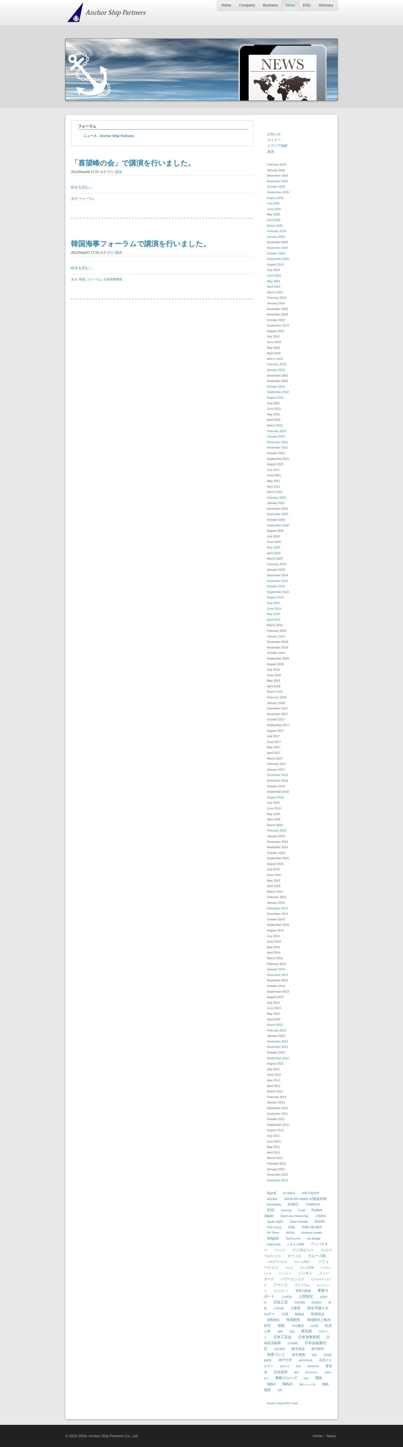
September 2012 (278, 1058)
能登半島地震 (306, 1360)
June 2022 (274, 408)
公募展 (295, 1308)
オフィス (294, 1256)
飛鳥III (287, 1384)
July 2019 (273, 603)
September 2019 (278, 591)
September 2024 (278, 258)
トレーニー (285, 1273)
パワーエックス (292, 1279)
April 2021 (273, 486)
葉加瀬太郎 (313, 1366)
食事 (280, 1390)
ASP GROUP (310, 1193)
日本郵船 (293, 1343)
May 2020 (273, 547)
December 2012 (277, 1041)
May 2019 (273, 614)
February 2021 (276, 497)
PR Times (273, 1232)
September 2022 (278, 391)
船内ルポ (284, 1366)
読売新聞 (280, 1372)
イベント (280, 1250)
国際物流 (273, 1320)
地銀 (281, 1325)
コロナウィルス (277, 1261)
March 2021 (275, 491)
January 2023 (276, 369)
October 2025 (276, 186)
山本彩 (314, 1325)
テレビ (289, 1267)
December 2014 (277, 908)
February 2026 (276, 164)
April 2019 (273, 619)
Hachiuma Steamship (294, 1215)
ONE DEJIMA (312, 1227)
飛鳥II (271, 1384)
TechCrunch (293, 1238)
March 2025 (275, 225)
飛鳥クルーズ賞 (307, 1384)
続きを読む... (81, 187)
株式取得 (318, 1349)
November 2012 (277, 1046)
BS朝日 (293, 1204)
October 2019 (276, 586)
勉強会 (299, 1314)
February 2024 (276, 297)
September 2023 (278, 325)
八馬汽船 (278, 1308)
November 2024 (277, 247)
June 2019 (274, 608)
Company (247, 5)
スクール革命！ (303, 1261)
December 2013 (277, 974)
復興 (280, 1331)
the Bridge (313, 1238)
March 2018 (275, 691)
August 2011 (275, 1130)
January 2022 (276, 436)
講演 (118, 172)
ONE (291, 1227)
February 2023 (276, 364)
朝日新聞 (279, 1349)
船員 (298, 1366)
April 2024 (273, 286)
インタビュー (303, 1250)
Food (301, 1210)
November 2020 (277, 514)
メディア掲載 (277, 146)
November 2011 (277, 1113)
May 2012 (273, 1080)
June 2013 (274, 1008)
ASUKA (272, 1199)
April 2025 (273, 220)
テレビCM (307, 1267)
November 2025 (277, 181)
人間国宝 (306, 1296)
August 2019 (275, 597)
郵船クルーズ (286, 1378)
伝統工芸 (280, 1302)
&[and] (271, 1193)
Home (226, 5)
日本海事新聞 (113, 279)
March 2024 (275, 292)
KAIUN (320, 1221)
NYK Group (274, 1227)
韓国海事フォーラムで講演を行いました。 (140, 244)
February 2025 (276, 231)
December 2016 (277, 774)
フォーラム (86, 198)
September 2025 (278, 192)
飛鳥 (318, 1378)
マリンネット (281, 1290)
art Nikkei (289, 1193)
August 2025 (275, 197)
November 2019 (277, 580)
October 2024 (276, 253)
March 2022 (275, 425)
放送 (292, 1331)
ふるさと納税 (295, 1244)
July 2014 (273, 936)
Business (270, 5)
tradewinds (274, 1244)
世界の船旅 (303, 1291)
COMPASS (313, 1204)
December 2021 (277, 442)
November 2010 (277, 1180)
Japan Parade (299, 1221)
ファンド (280, 1285)
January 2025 (276, 236)
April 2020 (273, 553)
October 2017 (276, 719)
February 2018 (276, 697)
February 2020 (276, 564)
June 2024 (274, 275)
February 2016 (276, 830)
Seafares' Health (311, 1232)
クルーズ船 (317, 1256)
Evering (286, 1210)
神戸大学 (285, 1360)
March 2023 (275, 358)
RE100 (290, 1232)
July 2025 (273, 203)
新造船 (306, 1331)
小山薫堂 (297, 1325)
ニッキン (305, 1273)
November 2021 (277, 447)
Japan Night (275, 1221)
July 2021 (273, 469)
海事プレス (276, 1354)
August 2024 (275, 264)
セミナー (274, 140)
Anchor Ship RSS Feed (282, 1403)
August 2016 (275, 797)
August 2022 (275, 397)
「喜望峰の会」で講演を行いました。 (133, 163)
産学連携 (298, 1355)
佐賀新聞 (300, 1302)
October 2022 (276, 386)
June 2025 (274, 208)
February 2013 (276, 1030)
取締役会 (317, 1314)
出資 (285, 1314)
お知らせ (274, 134)
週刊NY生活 (311, 1372)
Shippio (273, 1238)
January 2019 (276, 636)
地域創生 (293, 1319)
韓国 (82, 279)
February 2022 (276, 431)
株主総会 (298, 1349)
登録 (314, 1354)
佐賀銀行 (317, 1302)
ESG (307, 5)
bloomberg (274, 1204)
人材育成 (287, 1296)
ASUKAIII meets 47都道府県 (305, 1199)
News (290, 5)
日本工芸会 (282, 1337)
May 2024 (273, 281)
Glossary (326, 5)
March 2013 (275, 1024)
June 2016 (274, 808)
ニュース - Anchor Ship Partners (108, 136)
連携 (296, 1372)
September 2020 (278, 525)
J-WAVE (320, 1215)
